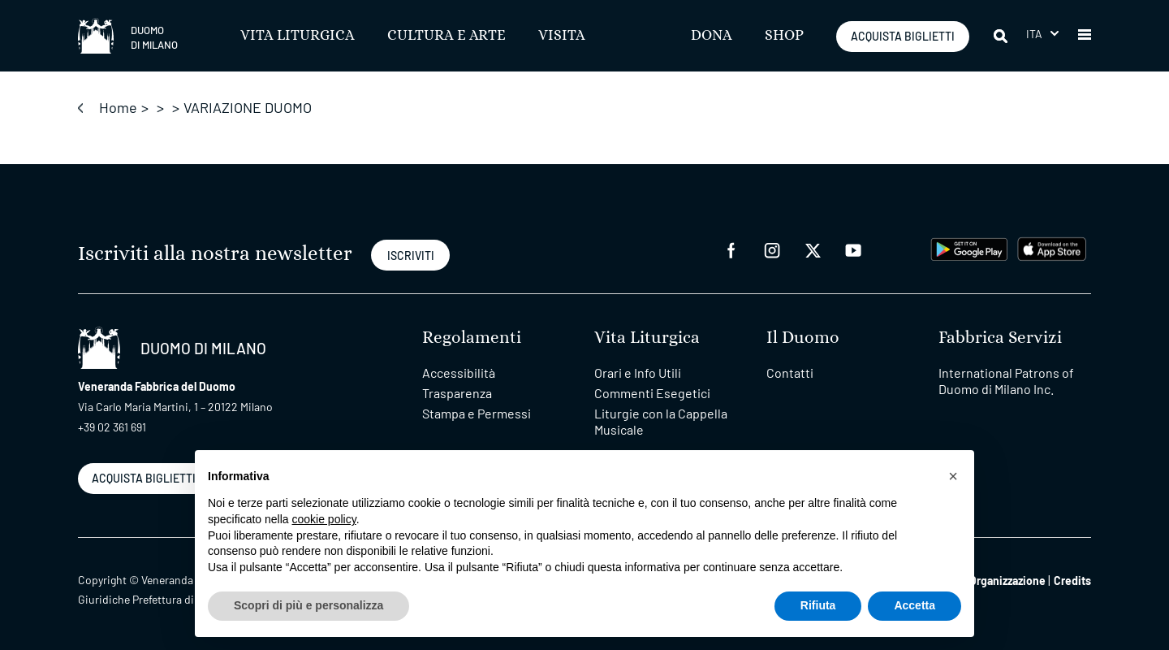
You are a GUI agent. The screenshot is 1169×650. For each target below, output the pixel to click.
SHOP (784, 35)
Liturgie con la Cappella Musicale (660, 421)
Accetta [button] (914, 605)
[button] (1084, 35)
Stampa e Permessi (476, 413)
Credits (1072, 580)
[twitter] (812, 249)
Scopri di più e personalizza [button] (308, 605)
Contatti (789, 372)
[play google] (969, 247)
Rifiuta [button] (818, 605)
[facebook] (731, 249)
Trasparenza (457, 393)
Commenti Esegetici (652, 393)
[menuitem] (1042, 34)
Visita (561, 35)
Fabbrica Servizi (1000, 337)
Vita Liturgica (297, 35)
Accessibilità (458, 372)
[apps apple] (1051, 247)
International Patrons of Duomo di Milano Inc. (1006, 380)
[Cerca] (1002, 36)
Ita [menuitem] (1034, 34)
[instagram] (772, 249)
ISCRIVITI (410, 255)
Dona (711, 35)
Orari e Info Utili (637, 372)
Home (118, 107)
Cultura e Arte (446, 35)
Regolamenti (471, 337)
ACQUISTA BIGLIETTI (903, 36)
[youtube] (853, 249)
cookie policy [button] (324, 519)
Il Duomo (802, 337)
